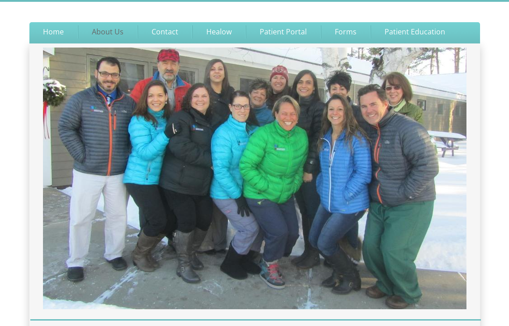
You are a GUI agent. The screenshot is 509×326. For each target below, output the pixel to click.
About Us (108, 32)
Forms (346, 32)
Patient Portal (283, 32)
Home (53, 32)
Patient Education (415, 32)
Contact (165, 32)
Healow (219, 32)
